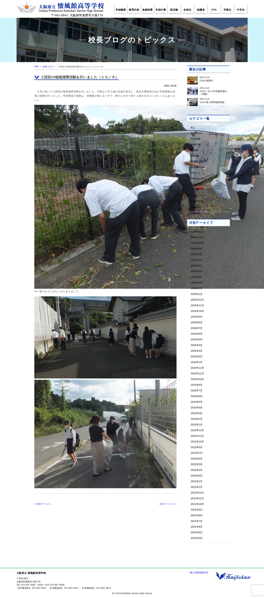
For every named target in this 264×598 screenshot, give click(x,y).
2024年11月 (197, 305)
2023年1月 (197, 424)
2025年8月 (197, 254)
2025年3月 (197, 282)
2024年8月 (197, 322)
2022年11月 (197, 435)
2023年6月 (197, 396)
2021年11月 (197, 498)
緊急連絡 (196, 207)
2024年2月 (197, 356)
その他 (194, 190)
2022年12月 (197, 430)
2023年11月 (197, 373)
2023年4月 (197, 407)
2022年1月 (197, 487)
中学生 (241, 9)
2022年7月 (197, 453)
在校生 (187, 9)
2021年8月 (197, 515)
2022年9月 (197, 447)
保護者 (201, 9)
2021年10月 (197, 504)
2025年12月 (197, 231)
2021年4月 (197, 538)
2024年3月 (197, 350)
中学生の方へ (198, 184)
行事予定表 (197, 201)
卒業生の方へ (198, 178)
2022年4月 (197, 470)
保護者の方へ (198, 167)
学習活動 (196, 138)
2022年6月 (197, 458)
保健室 (194, 155)
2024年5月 (197, 339)
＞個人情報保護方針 (198, 572)
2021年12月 (197, 492)
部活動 (174, 9)
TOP (36, 66)
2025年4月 (197, 277)
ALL (193, 127)
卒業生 (227, 9)
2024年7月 (197, 328)
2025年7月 (197, 260)
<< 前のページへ (42, 504)
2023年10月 (197, 379)
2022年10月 (197, 441)
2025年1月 (197, 294)
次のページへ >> (168, 504)
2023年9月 (197, 384)
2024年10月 (197, 311)
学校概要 (121, 9)
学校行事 (161, 9)
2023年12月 (197, 367)
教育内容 (134, 9)
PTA (214, 9)
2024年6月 (197, 333)
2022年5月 (197, 464)
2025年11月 (197, 237)
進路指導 (147, 9)
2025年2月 (197, 288)
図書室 (194, 161)
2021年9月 (197, 509)
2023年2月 (197, 418)
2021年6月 (197, 526)
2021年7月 (197, 521)
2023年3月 (197, 413)
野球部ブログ (198, 195)
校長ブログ (48, 66)
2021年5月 (197, 532)
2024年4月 (197, 345)
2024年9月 (197, 316)
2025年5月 (197, 271)
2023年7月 (197, 390)
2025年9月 (197, 248)
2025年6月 (197, 265)
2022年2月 (197, 481)
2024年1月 (197, 362)
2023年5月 (197, 401)
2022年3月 (197, 475)
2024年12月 (197, 299)
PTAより (195, 172)
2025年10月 (197, 243)
